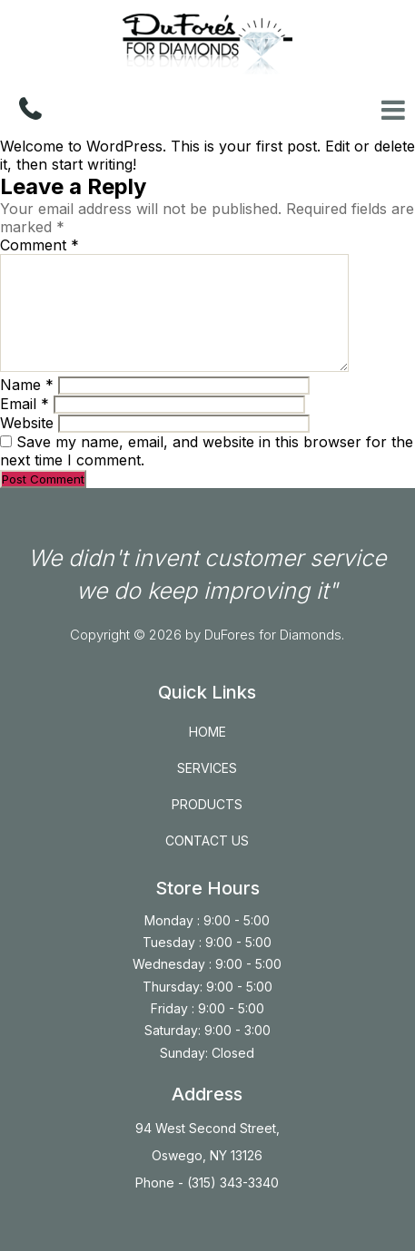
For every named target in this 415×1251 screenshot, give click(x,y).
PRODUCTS (207, 804)
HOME (207, 731)
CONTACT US (207, 840)
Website (27, 423)
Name (27, 385)
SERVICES (207, 768)
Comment (39, 245)
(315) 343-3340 (231, 1182)
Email (24, 404)
